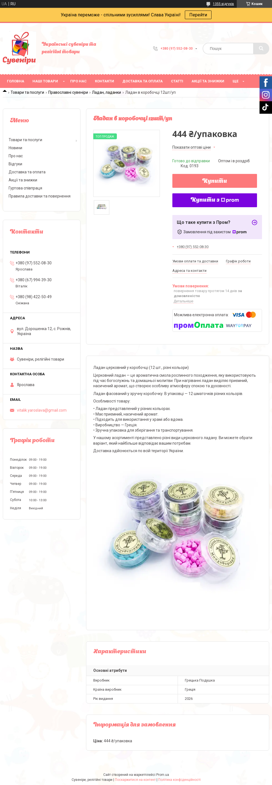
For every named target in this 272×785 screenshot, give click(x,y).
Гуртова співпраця (25, 188)
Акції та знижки (208, 81)
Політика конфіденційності (179, 780)
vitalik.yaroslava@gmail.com (42, 410)
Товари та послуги (27, 92)
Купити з (215, 200)
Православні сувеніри (68, 92)
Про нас (78, 81)
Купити (214, 181)
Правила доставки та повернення (39, 196)
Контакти (104, 81)
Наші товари (45, 81)
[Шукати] (261, 48)
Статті (177, 81)
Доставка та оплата (142, 81)
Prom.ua (162, 775)
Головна (15, 81)
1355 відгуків (223, 4)
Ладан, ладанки (106, 92)
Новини (15, 148)
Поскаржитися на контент (135, 780)
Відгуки (15, 164)
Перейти (198, 14)
